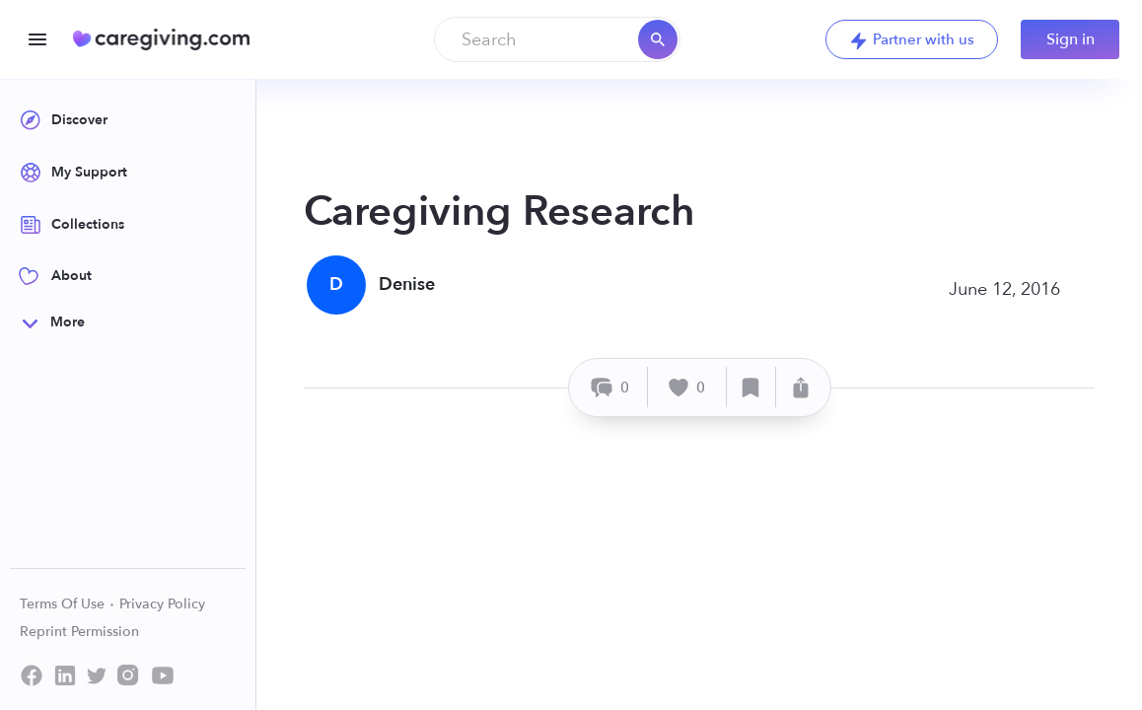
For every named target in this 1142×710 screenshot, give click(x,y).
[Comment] (611, 387)
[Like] (687, 387)
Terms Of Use (67, 604)
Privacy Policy (162, 604)
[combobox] (557, 39)
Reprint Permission (79, 631)
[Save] (751, 387)
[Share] (800, 387)
